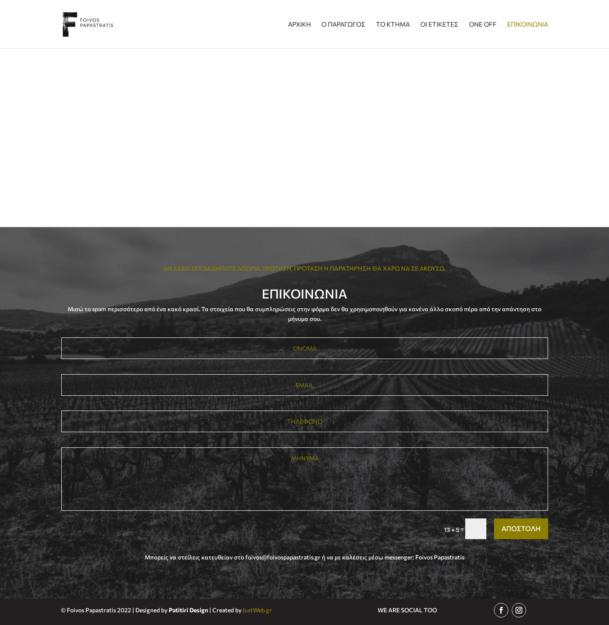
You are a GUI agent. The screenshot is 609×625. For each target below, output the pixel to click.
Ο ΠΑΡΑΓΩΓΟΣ (343, 24)
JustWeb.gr (257, 610)
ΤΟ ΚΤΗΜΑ (393, 24)
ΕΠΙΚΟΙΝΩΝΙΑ (527, 24)
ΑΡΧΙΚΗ (299, 24)
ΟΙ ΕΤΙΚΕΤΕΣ (439, 24)
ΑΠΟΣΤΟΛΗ (521, 528)
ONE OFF (483, 24)
